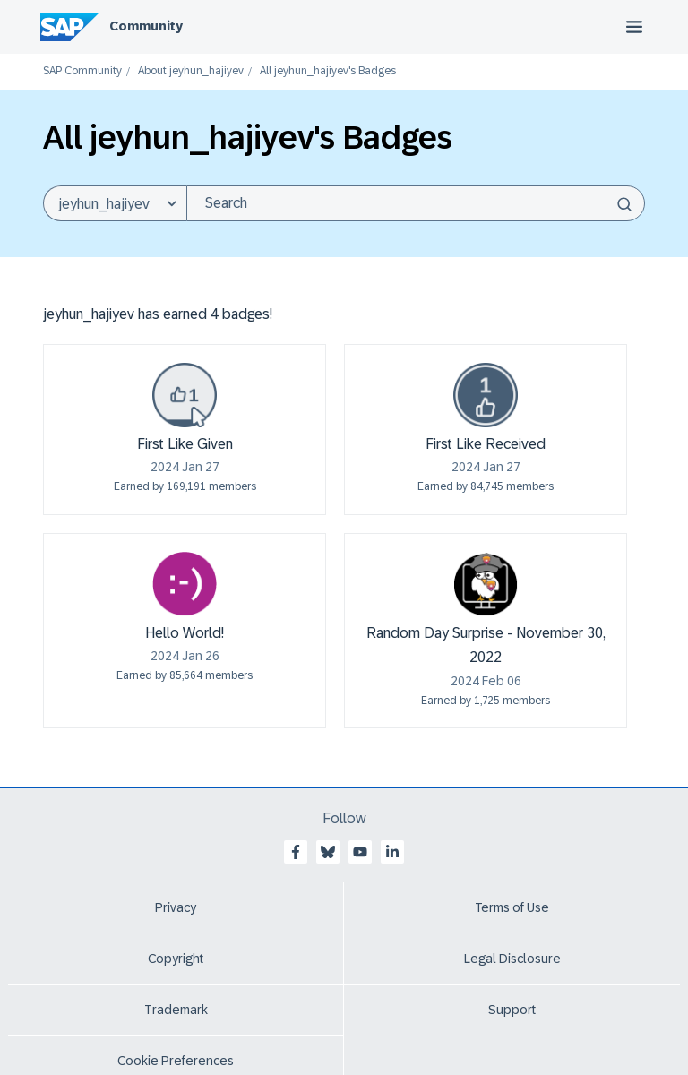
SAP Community (82, 71)
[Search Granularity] (114, 203)
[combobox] (415, 203)
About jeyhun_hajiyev (191, 71)
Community (146, 26)
